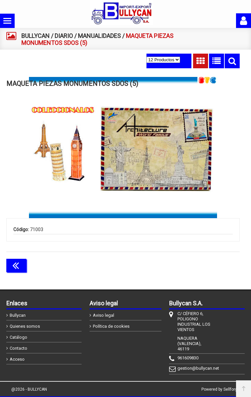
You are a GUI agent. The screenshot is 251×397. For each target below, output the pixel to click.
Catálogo (18, 337)
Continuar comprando (210, 264)
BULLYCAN (35, 35)
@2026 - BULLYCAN (29, 389)
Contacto (18, 348)
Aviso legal (103, 315)
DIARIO (64, 35)
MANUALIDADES (99, 35)
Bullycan (18, 315)
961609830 (187, 357)
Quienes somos (25, 326)
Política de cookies (111, 326)
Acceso (17, 359)
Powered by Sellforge (220, 389)
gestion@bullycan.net (194, 368)
